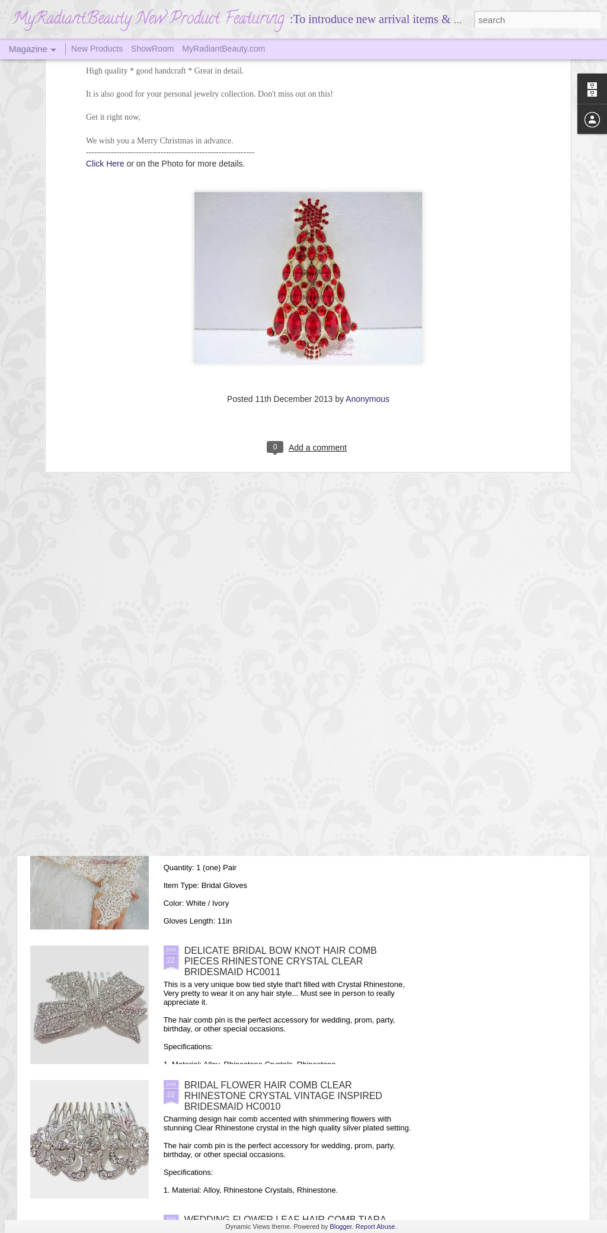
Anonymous (367, 264)
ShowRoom (152, 48)
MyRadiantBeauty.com (223, 48)
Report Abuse (375, 1226)
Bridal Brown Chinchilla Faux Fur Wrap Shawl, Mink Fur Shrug (182, 640)
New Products (97, 48)
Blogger (341, 1226)
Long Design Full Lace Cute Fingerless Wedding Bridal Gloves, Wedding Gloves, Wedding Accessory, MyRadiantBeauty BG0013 (295, 826)
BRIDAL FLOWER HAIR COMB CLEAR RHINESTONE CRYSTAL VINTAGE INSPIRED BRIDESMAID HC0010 (283, 1095)
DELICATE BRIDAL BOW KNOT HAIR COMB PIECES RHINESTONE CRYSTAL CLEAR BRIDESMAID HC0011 (280, 961)
